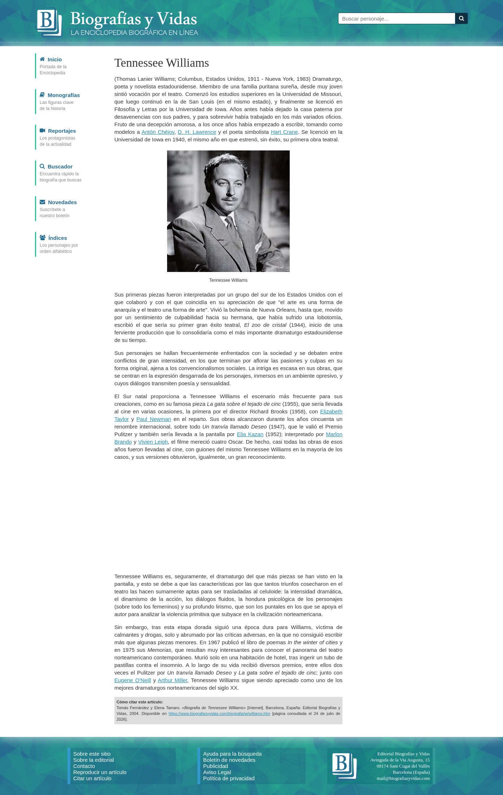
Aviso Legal (217, 772)
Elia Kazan (250, 434)
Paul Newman (153, 419)
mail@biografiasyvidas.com (403, 778)
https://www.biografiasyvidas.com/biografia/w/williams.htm (219, 713)
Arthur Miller (172, 680)
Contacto (84, 766)
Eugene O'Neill (132, 680)
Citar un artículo (92, 778)
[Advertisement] (228, 516)
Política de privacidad (229, 778)
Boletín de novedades (229, 760)
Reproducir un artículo (100, 772)
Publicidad (215, 766)
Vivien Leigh (153, 442)
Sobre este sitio (91, 754)
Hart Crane (284, 132)
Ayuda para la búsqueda (232, 754)
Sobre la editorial (93, 760)
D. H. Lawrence (197, 132)
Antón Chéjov (158, 132)
